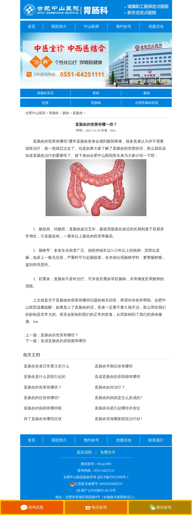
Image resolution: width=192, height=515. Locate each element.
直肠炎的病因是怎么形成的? (118, 398)
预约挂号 (123, 26)
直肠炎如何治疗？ (110, 387)
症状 (45, 103)
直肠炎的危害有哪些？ (60, 335)
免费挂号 (107, 452)
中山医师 (91, 26)
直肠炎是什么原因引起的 (45, 377)
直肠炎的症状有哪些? (42, 398)
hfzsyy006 (104, 464)
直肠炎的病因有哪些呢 (43, 408)
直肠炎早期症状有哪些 (114, 366)
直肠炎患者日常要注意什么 (46, 366)
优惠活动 (156, 26)
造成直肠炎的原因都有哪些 (63, 341)
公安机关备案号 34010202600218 (96, 484)
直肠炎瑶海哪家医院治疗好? (118, 419)
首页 (31, 26)
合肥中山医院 (35, 113)
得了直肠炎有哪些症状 (43, 419)
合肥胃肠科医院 (146, 103)
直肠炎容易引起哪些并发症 (117, 408)
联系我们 (156, 440)
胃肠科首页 (45, 93)
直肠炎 (78, 113)
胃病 (96, 93)
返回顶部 (84, 452)
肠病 (146, 93)
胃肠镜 (96, 103)
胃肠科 (54, 113)
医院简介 (59, 26)
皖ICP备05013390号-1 (113, 477)
